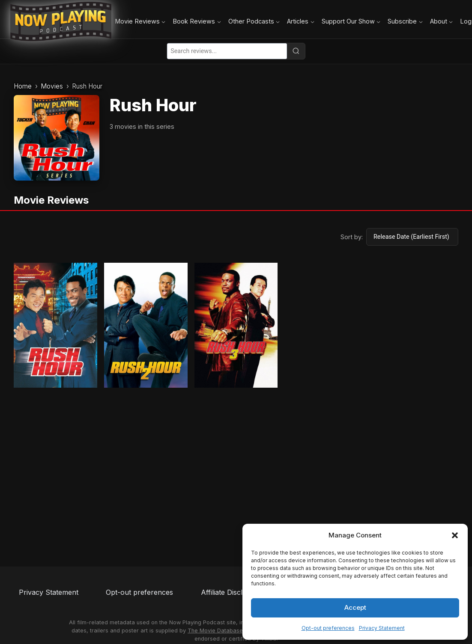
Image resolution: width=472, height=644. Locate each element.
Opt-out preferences (328, 628)
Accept (355, 607)
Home (23, 86)
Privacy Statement (382, 628)
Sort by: (352, 236)
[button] (455, 535)
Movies (52, 86)
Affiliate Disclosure (231, 592)
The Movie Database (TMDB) (226, 630)
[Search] (296, 51)
